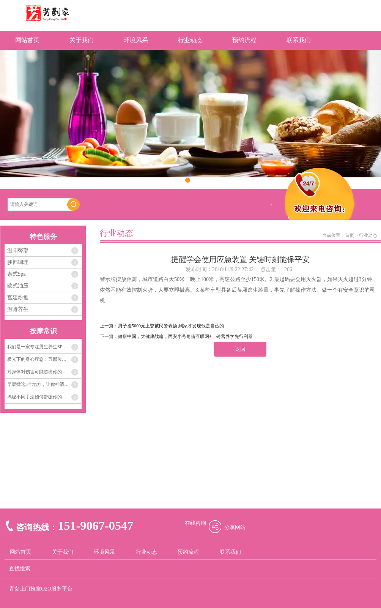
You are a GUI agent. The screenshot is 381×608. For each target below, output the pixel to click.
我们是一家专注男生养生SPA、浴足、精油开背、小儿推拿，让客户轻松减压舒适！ (44, 346)
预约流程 (244, 40)
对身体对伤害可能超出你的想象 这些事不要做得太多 (44, 371)
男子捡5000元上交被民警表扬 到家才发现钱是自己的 (171, 325)
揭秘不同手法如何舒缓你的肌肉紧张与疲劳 (44, 397)
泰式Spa (16, 274)
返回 (240, 349)
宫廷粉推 (17, 297)
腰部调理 (17, 262)
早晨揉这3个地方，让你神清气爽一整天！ (44, 384)
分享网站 (235, 527)
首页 (349, 235)
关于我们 (81, 40)
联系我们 (299, 40)
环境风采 (136, 40)
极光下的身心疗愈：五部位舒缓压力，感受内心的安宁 (44, 359)
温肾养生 (17, 309)
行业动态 (190, 40)
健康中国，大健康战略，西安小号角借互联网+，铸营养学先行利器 (185, 336)
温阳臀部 (17, 250)
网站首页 (27, 40)
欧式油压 (17, 286)
